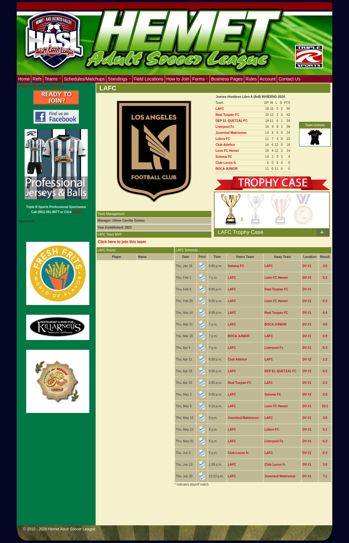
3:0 (324, 324)
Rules (251, 78)
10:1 (325, 406)
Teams (52, 78)
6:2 (324, 441)
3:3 (324, 383)
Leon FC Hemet (227, 150)
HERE (77, 212)
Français (57, 86)
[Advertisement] (211, 510)
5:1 (324, 429)
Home (24, 78)
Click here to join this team (122, 242)
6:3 (324, 347)
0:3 (324, 453)
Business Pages (227, 78)
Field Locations (148, 78)
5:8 (324, 336)
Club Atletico (225, 144)
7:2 (324, 476)
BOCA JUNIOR (227, 168)
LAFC (220, 108)
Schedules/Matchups (84, 78)
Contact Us (289, 78)
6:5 (324, 371)
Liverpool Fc (225, 126)
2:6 (324, 266)
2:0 (324, 394)
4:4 (324, 312)
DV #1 (307, 266)
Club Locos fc (226, 162)
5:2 (324, 277)
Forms (200, 78)
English (24, 86)
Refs (37, 78)
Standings (119, 78)
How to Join (177, 78)
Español (40, 86)
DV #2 (307, 277)
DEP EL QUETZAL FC (232, 120)
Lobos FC (223, 138)
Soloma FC (224, 156)
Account (268, 78)
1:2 (324, 359)
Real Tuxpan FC (227, 114)
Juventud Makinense (231, 132)
